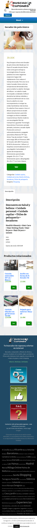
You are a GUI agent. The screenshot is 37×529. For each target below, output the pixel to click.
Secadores (10, 179)
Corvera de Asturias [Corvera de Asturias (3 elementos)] (21, 457)
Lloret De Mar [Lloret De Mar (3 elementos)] (22, 464)
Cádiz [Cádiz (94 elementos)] (28, 456)
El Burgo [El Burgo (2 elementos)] (4, 460)
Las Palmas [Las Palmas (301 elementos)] (13, 463)
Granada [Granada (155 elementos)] (16, 460)
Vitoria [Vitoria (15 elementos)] (4, 485)
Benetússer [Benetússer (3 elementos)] (21, 454)
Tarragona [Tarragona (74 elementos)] (6, 479)
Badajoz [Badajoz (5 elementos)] (4, 454)
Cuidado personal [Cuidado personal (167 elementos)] (10, 499)
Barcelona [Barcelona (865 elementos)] (12, 453)
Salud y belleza (24, 177)
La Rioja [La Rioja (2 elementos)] (33, 460)
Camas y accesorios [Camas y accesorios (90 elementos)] (23, 491)
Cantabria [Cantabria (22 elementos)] (5, 457)
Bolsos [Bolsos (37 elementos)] (28, 488)
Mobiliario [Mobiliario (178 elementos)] (29, 511)
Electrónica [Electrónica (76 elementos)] (5, 503)
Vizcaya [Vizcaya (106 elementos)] (10, 485)
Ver (16, 166)
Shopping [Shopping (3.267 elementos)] (25, 475)
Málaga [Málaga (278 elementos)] (11, 467)
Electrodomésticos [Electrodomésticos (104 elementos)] (29, 499)
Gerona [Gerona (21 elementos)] (9, 460)
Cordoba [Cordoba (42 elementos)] (12, 457)
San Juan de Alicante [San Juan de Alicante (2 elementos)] (7, 475)
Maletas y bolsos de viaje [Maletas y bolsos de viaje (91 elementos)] (18, 511)
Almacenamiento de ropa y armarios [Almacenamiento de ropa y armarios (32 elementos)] (10, 488)
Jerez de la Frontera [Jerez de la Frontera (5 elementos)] (25, 460)
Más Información (24, 526)
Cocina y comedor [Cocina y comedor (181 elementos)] (22, 494)
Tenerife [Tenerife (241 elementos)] (15, 479)
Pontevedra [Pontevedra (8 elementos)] (25, 471)
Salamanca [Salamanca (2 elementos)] (32, 471)
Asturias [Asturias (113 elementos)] (30, 449)
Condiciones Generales (18, 426)
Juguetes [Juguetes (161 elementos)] (23, 508)
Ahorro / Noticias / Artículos (18, 362)
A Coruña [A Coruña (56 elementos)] (5, 450)
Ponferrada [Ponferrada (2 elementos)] (19, 471)
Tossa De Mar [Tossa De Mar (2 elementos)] (22, 479)
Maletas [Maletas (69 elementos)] (8, 511)
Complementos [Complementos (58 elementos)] (6, 496)
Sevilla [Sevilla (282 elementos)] (16, 475)
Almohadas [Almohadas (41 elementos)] (21, 488)
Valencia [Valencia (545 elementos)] (30, 478)
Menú (18, 20)
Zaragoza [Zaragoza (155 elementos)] (18, 485)
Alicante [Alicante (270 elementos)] (18, 449)
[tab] (9, 191)
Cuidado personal (12, 177)
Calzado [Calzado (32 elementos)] (15, 491)
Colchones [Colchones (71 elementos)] (32, 494)
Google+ (18, 430)
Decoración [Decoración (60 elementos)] (20, 499)
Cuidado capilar (20, 175)
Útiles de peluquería (21, 179)
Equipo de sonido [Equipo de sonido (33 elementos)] (12, 503)
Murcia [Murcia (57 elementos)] (4, 467)
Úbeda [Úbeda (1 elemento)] (23, 485)
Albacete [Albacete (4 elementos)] (11, 450)
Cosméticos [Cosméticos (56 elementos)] (13, 496)
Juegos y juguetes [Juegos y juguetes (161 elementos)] (14, 508)
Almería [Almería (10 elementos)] (25, 450)
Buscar (8, 15)
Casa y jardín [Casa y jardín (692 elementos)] (10, 493)
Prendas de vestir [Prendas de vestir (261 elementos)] (23, 513)
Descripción (9, 191)
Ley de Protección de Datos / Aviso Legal (18, 428)
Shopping (16, 182)
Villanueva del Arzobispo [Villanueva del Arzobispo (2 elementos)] (27, 482)
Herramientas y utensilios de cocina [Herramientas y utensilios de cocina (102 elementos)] (12, 506)
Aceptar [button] (17, 526)
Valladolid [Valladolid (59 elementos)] (16, 482)
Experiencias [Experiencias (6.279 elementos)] (24, 502)
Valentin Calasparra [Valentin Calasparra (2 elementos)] (7, 482)
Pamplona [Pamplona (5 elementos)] (13, 471)
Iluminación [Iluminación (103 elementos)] (27, 506)
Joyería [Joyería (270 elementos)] (4, 508)
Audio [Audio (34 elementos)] (25, 488)
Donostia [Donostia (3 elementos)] (33, 457)
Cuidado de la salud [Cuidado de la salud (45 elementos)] (22, 496)
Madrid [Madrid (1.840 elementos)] (30, 463)
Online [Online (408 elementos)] (18, 467)
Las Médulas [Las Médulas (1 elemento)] (4, 464)
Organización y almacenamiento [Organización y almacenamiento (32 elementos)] (9, 513)
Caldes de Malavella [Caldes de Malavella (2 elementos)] (29, 454)
